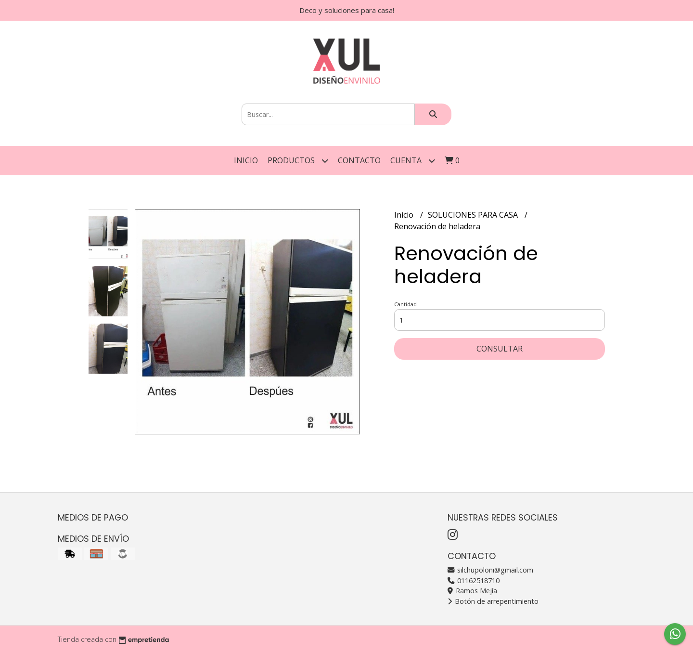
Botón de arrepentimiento (493, 601)
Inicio (246, 160)
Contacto (359, 160)
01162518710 (474, 580)
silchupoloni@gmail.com (490, 569)
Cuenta (412, 160)
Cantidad (405, 304)
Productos (298, 160)
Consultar (499, 348)
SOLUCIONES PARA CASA (474, 214)
